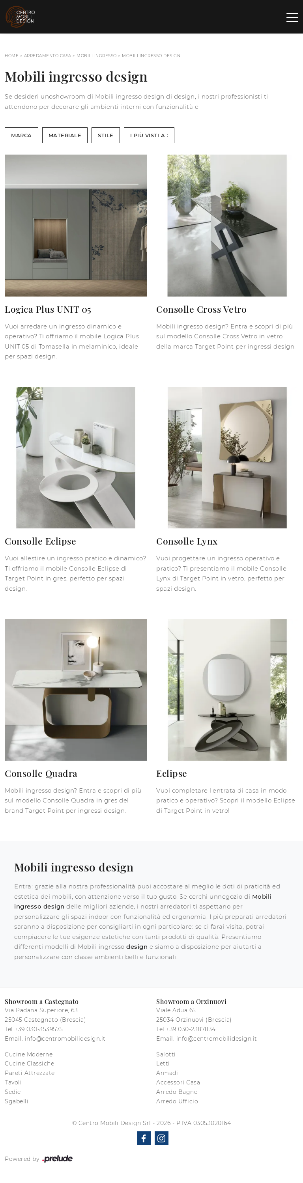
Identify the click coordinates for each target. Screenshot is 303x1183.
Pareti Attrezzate (30, 1073)
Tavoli (13, 1082)
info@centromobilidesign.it (65, 1038)
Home (12, 55)
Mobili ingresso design (151, 55)
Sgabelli (16, 1101)
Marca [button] (21, 135)
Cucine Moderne (28, 1054)
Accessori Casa (178, 1082)
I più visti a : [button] (149, 135)
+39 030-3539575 (39, 1029)
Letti (163, 1063)
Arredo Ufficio (177, 1101)
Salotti (166, 1054)
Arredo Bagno (177, 1091)
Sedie (13, 1091)
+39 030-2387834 (191, 1029)
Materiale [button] (65, 135)
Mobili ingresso (97, 55)
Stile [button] (106, 135)
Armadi (167, 1073)
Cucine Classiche (29, 1063)
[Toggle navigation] (292, 17)
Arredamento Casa (47, 55)
